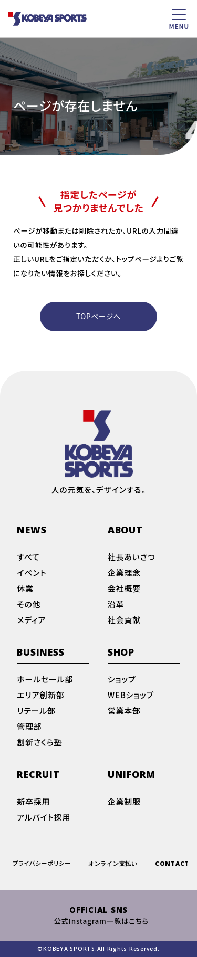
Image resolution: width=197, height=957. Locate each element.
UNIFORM (131, 775)
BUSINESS (40, 652)
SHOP (121, 652)
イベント (31, 573)
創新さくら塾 (39, 743)
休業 (25, 589)
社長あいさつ (131, 557)
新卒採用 (33, 802)
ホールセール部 (45, 680)
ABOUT (125, 530)
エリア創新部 (40, 695)
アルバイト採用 (43, 818)
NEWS (31, 530)
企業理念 (124, 573)
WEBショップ (131, 695)
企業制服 (124, 802)
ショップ (122, 680)
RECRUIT (38, 775)
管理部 (29, 727)
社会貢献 (124, 620)
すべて (28, 557)
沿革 (116, 604)
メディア (31, 620)
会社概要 (124, 589)
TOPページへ (98, 316)
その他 (28, 604)
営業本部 (124, 711)
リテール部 (36, 711)
